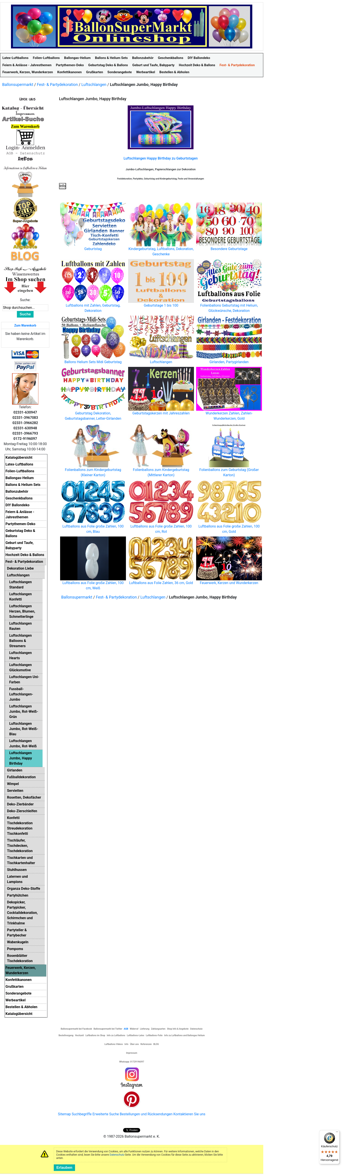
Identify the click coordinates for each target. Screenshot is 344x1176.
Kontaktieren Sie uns (189, 1114)
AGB (126, 1029)
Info (62, 186)
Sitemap (64, 1114)
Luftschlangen (93, 84)
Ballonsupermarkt (17, 84)
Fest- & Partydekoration (57, 84)
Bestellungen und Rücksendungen (146, 1114)
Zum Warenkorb (25, 325)
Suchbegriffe (82, 1114)
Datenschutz (117, 1154)
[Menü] (337, 1132)
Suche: (25, 300)
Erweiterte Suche (105, 1114)
